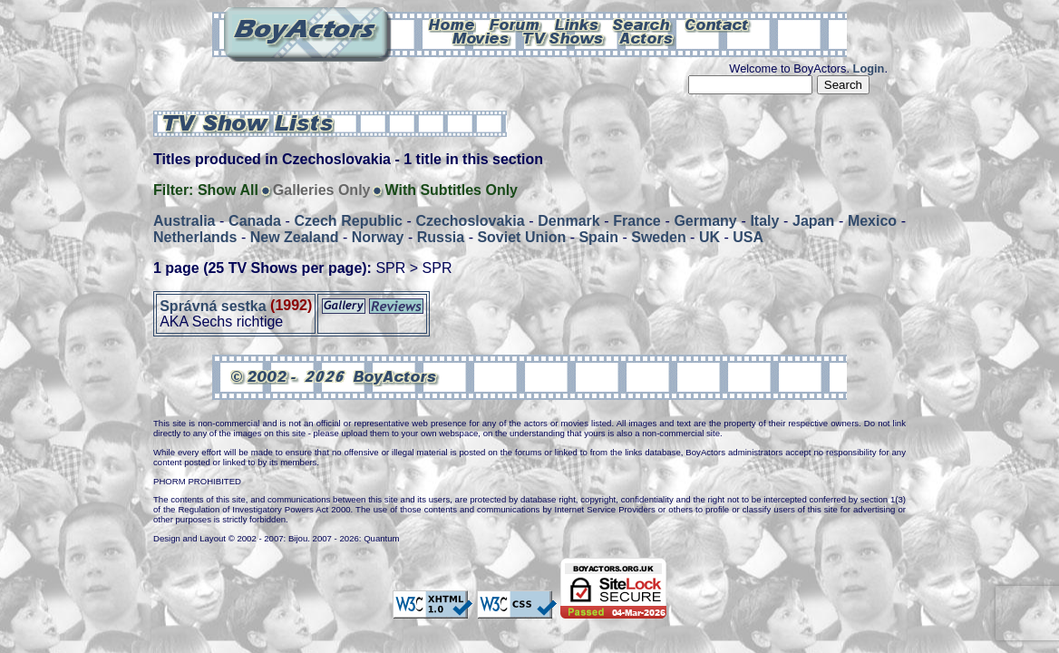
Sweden (658, 237)
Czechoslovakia (469, 221)
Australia (184, 221)
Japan (813, 221)
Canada (254, 221)
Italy (764, 221)
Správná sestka (213, 305)
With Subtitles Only (451, 190)
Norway (378, 237)
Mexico (872, 221)
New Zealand (294, 237)
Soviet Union (521, 237)
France (636, 221)
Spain (598, 237)
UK (709, 237)
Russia (440, 237)
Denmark (568, 221)
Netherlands (195, 237)
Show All (228, 190)
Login (869, 68)
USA (748, 237)
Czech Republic (349, 221)
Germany (705, 221)
